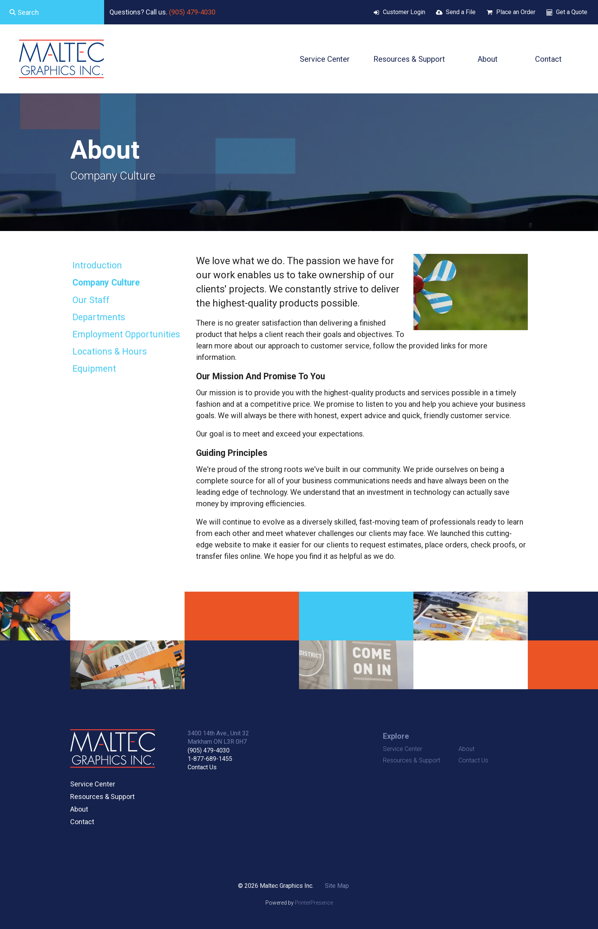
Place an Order (515, 12)
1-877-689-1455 (210, 758)
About (487, 59)
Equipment (94, 369)
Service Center (325, 59)
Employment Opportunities (126, 334)
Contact (548, 59)
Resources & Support (409, 59)
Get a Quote (571, 12)
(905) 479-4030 (192, 12)
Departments (98, 317)
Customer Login (404, 12)
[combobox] (52, 12)
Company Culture (106, 283)
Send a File (461, 12)
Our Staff (90, 300)
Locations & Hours (109, 352)
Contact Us (202, 767)
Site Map (337, 885)
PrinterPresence (314, 903)
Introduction (97, 265)
